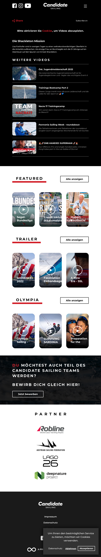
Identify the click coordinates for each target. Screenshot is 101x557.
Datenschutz (55, 548)
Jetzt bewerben (28, 394)
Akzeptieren (86, 548)
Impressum (50, 516)
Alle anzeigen (74, 179)
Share (17, 20)
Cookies (47, 30)
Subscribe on (82, 21)
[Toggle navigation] (85, 6)
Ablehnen (70, 548)
